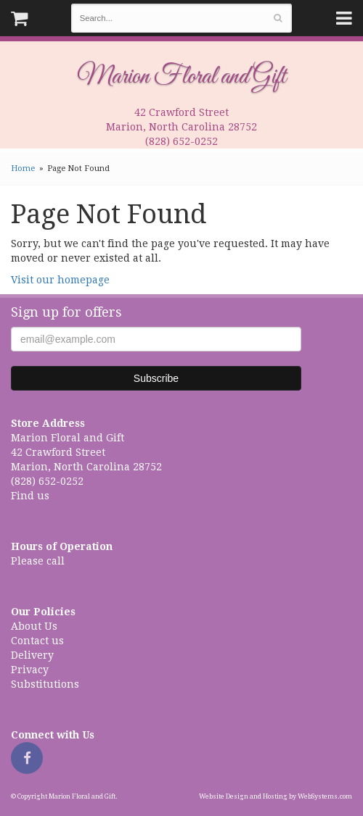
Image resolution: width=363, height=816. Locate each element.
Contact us (37, 640)
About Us (34, 626)
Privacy (30, 669)
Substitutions (45, 684)
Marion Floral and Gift (181, 77)
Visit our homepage (60, 280)
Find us (30, 495)
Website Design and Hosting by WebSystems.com (275, 796)
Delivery (32, 655)
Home (23, 168)
